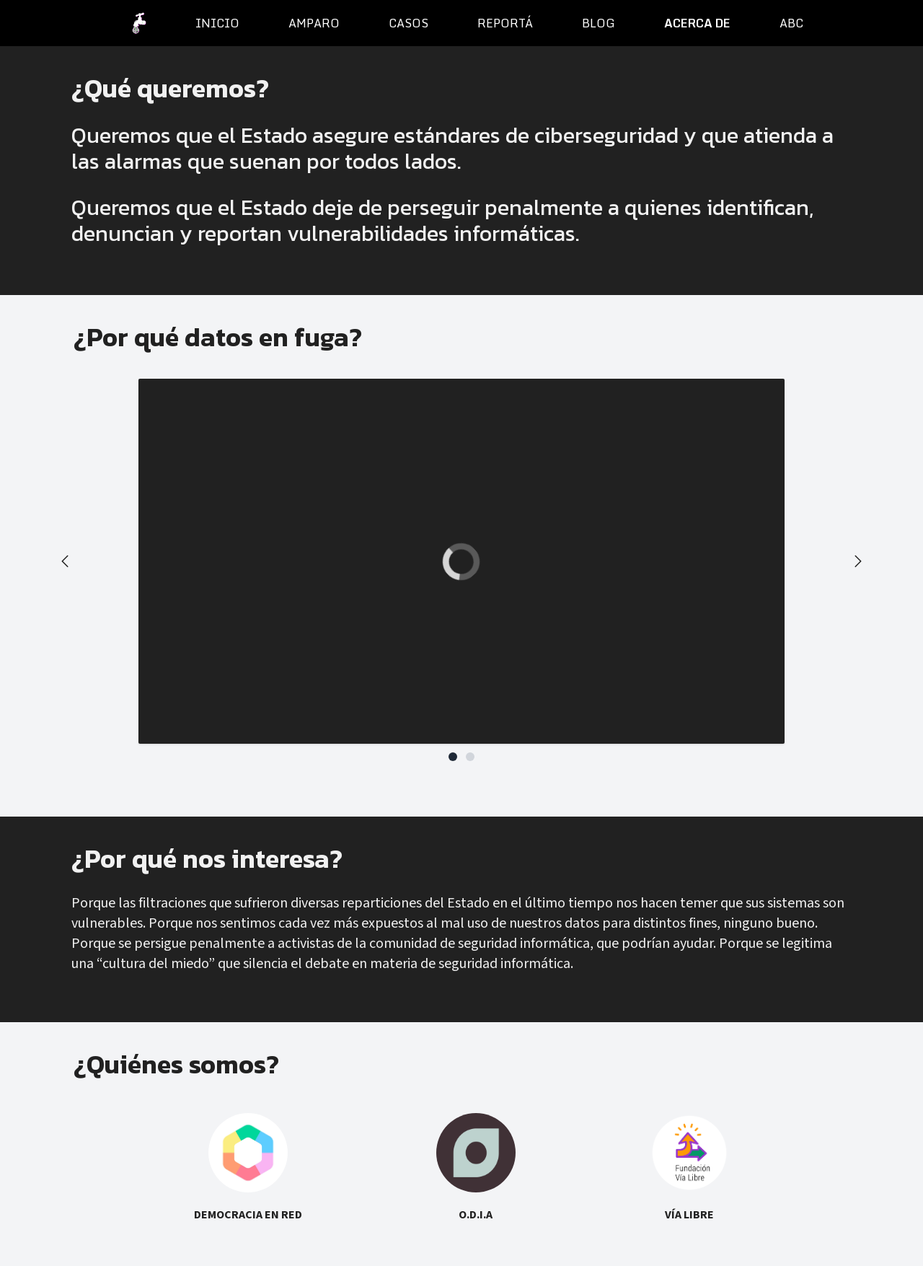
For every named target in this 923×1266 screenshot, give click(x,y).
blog (598, 23)
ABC (791, 23)
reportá (505, 23)
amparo (314, 23)
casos (408, 23)
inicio (217, 23)
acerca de (697, 23)
